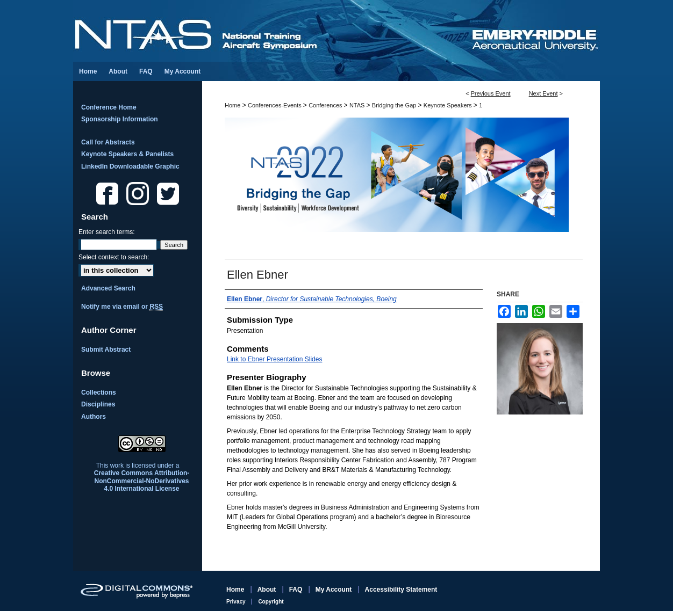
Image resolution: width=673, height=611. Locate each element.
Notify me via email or (122, 306)
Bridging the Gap (395, 105)
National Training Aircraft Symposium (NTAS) (272, 31)
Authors (93, 416)
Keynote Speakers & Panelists (127, 154)
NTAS (358, 105)
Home (232, 105)
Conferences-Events (275, 105)
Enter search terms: (106, 232)
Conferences (326, 105)
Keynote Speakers (449, 105)
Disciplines (98, 404)
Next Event (543, 93)
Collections (98, 392)
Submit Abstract (106, 349)
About (267, 589)
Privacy (236, 602)
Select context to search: (113, 257)
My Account (335, 589)
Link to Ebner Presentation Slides (274, 359)
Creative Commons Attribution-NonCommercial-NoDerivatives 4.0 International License (142, 480)
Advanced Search (108, 288)
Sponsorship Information (119, 119)
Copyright (270, 602)
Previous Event (491, 93)
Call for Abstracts (108, 142)
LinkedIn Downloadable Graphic (130, 166)
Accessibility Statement (401, 589)
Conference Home (109, 107)
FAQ (296, 589)
